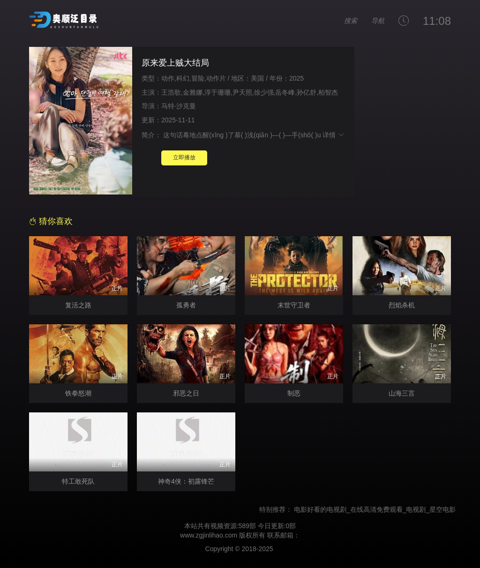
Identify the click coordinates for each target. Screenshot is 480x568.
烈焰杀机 (402, 305)
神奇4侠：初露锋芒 (186, 481)
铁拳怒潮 (78, 393)
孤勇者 (186, 305)
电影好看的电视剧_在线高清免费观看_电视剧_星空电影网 (382, 509)
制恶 (293, 393)
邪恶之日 (186, 393)
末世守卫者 (294, 305)
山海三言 (402, 393)
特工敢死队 (78, 481)
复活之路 (78, 305)
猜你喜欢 (51, 221)
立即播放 (184, 157)
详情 (333, 135)
